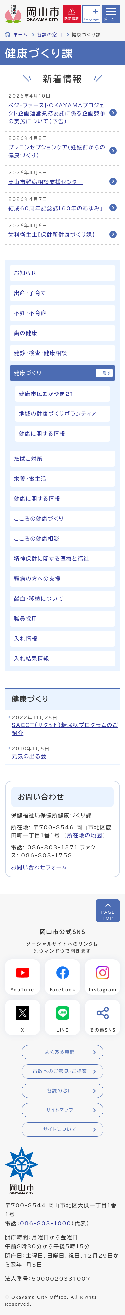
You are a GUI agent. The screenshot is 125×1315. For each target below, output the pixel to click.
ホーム (20, 34)
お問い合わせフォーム (39, 867)
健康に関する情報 (42, 433)
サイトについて (60, 1129)
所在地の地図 (84, 835)
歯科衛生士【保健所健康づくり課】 (51, 234)
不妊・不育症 (30, 313)
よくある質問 (60, 1052)
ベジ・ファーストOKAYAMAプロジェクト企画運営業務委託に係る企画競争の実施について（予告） (57, 113)
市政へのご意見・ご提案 (60, 1071)
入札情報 (25, 638)
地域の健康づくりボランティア (58, 413)
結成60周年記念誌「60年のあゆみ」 (55, 208)
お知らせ (25, 273)
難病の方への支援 (37, 578)
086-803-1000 (45, 1223)
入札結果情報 (31, 658)
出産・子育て (30, 293)
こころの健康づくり (39, 518)
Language (91, 19)
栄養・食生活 (30, 478)
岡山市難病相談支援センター (45, 182)
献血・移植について (39, 598)
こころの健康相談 (37, 538)
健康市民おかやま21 (46, 393)
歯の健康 (25, 333)
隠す (107, 373)
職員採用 (25, 618)
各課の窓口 (49, 34)
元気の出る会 (29, 756)
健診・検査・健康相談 (40, 353)
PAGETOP (108, 915)
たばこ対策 (28, 458)
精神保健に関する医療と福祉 (51, 558)
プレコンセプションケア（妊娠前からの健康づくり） (57, 151)
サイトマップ (60, 1110)
